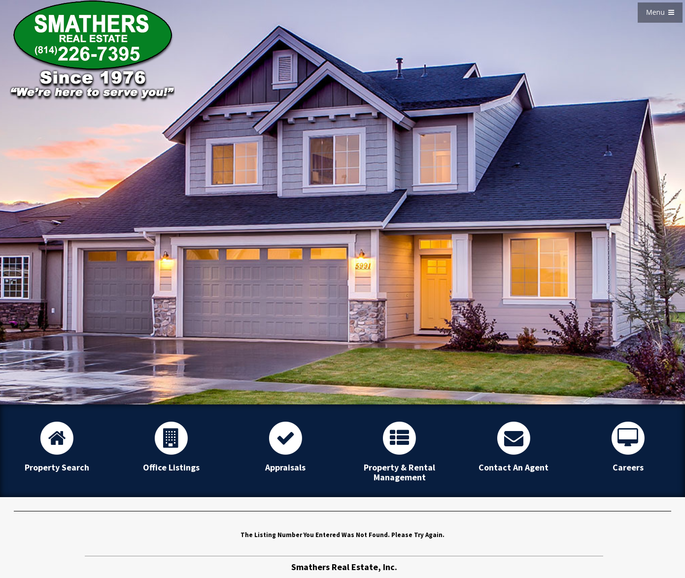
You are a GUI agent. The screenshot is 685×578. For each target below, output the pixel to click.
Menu (660, 12)
